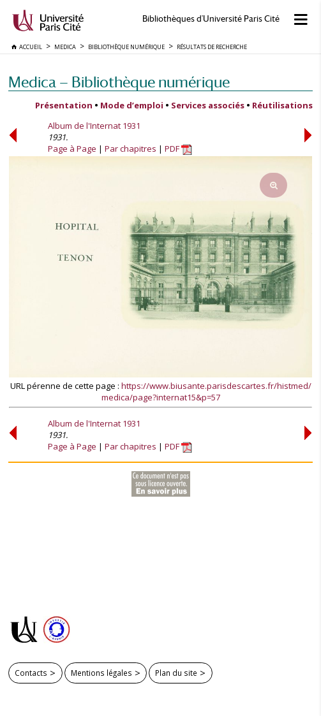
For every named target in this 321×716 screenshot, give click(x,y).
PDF (178, 148)
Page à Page (72, 148)
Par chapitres (130, 148)
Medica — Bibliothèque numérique (119, 82)
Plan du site (176, 673)
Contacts (31, 673)
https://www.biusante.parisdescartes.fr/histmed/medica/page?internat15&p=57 (206, 391)
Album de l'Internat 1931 (94, 125)
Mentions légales (101, 673)
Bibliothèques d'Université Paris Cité (211, 19)
